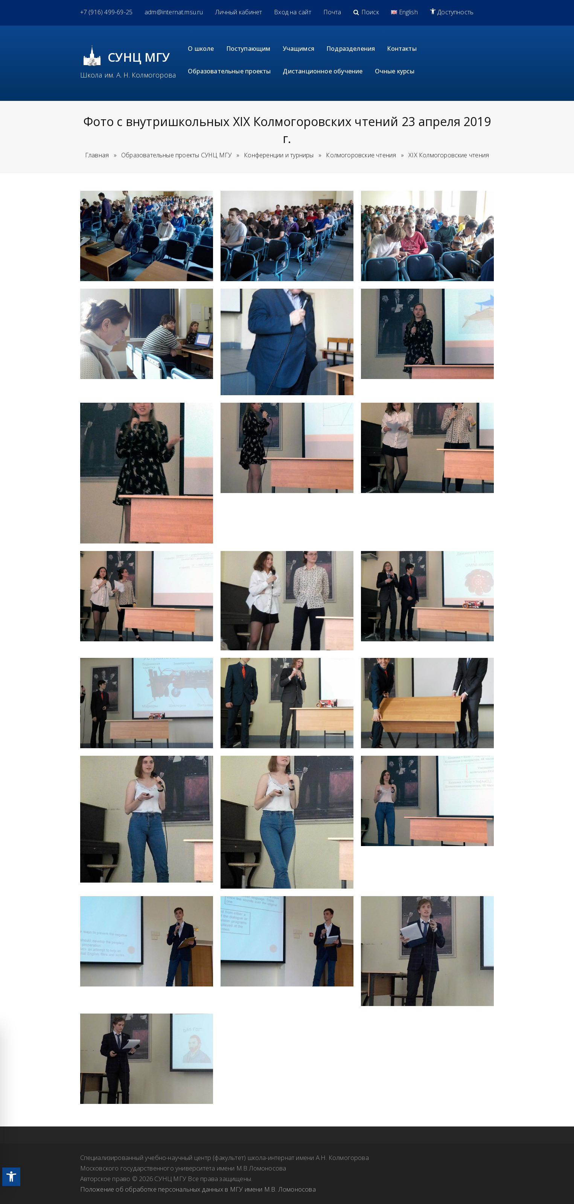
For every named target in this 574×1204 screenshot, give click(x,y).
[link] (11, 1176)
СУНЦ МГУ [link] (139, 57)
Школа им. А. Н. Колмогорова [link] (128, 74)
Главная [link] (97, 155)
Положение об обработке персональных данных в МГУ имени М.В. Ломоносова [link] (198, 1189)
